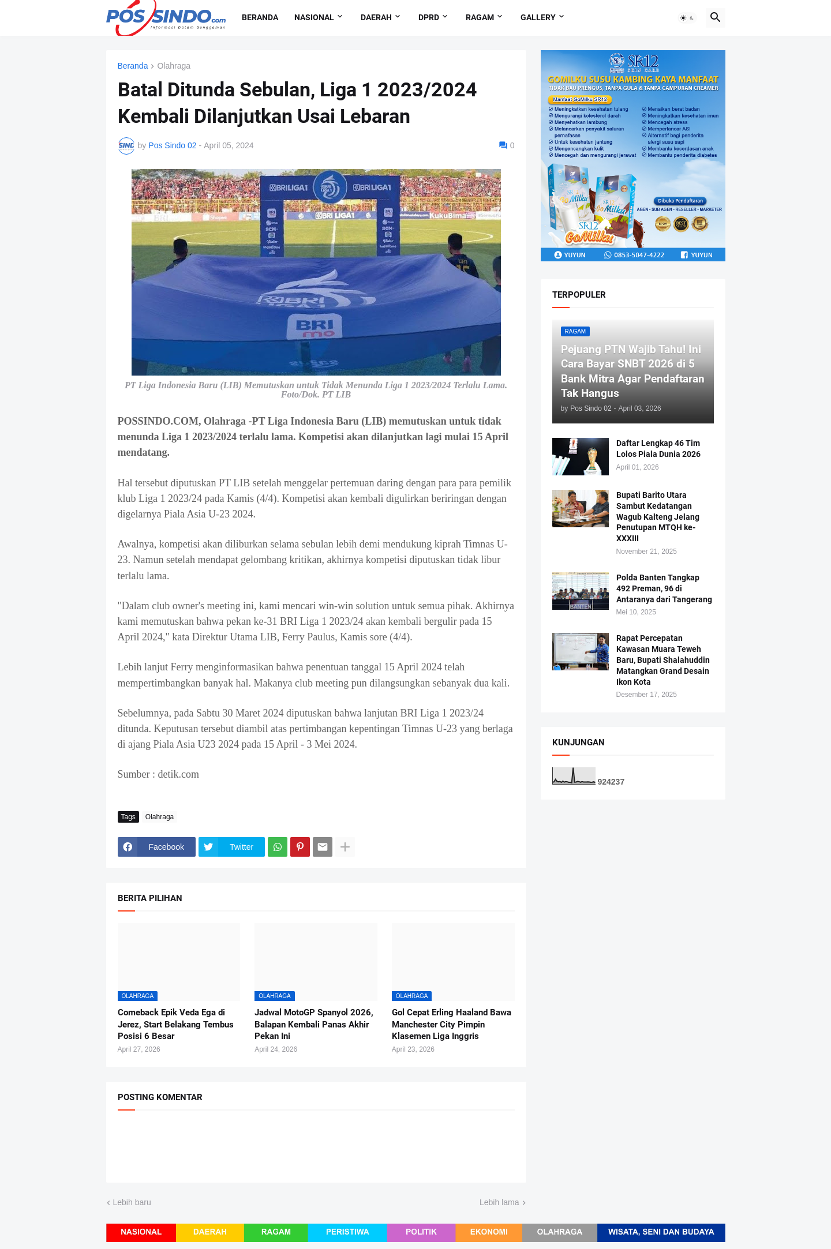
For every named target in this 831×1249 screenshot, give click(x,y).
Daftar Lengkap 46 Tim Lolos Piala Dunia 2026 (658, 448)
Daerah (376, 17)
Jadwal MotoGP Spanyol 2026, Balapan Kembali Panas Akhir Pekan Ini (313, 1024)
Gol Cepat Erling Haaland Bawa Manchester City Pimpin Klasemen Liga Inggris (451, 1024)
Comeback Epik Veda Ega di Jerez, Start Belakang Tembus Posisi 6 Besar (176, 1024)
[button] (687, 18)
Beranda (260, 17)
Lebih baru (132, 1202)
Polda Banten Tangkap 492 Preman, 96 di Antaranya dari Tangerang (664, 588)
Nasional (314, 17)
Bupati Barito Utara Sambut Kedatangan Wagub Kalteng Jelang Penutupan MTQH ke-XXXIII (657, 516)
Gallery (538, 17)
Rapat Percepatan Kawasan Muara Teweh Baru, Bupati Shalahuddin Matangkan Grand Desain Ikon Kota (663, 660)
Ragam (480, 17)
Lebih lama (499, 1202)
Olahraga (173, 66)
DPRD (428, 17)
